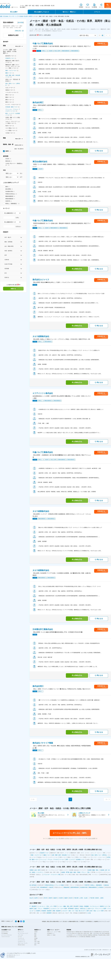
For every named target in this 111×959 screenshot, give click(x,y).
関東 (35, 935)
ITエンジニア (21, 931)
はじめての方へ (5, 931)
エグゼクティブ (21, 941)
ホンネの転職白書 (81, 936)
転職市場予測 (73, 936)
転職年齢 (95, 935)
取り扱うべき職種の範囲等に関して (71, 921)
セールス (20, 936)
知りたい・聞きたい (69, 12)
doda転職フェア (50, 933)
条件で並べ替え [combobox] (84, 35)
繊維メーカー (8, 73)
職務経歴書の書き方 (88, 931)
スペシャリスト (21, 939)
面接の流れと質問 (82, 933)
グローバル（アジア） (23, 943)
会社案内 (86, 949)
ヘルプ (108, 921)
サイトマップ (102, 921)
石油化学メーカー (9, 58)
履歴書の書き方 (79, 931)
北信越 (21, 16)
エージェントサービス (6, 935)
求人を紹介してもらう (41, 12)
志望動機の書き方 (98, 931)
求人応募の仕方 (73, 933)
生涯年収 (85, 935)
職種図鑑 (88, 936)
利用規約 (44, 921)
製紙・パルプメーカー (11, 70)
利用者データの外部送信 (86, 921)
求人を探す (14, 12)
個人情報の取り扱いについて (13, 955)
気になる (99, 92)
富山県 (25, 16)
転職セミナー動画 (51, 935)
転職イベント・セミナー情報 (53, 931)
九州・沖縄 (36, 943)
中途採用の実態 (101, 935)
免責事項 (96, 921)
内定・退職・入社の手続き (93, 933)
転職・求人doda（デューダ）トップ (9, 16)
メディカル (20, 935)
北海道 (35, 931)
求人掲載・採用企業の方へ (103, 949)
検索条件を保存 (13, 35)
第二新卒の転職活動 (104, 933)
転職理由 (90, 935)
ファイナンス (21, 938)
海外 (35, 944)
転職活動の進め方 (71, 931)
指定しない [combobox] (9, 173)
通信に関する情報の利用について (54, 921)
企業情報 (93, 936)
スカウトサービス (5, 936)
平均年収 (80, 935)
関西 (35, 939)
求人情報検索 (4, 933)
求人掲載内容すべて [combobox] (10, 213)
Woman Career (21, 944)
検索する (13, 288)
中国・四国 (36, 941)
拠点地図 (93, 949)
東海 (35, 936)
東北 (35, 933)
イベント (97, 12)
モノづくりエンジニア (23, 933)
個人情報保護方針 (11, 956)
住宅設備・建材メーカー (11, 107)
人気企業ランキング (72, 935)
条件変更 (20, 22)
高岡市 (30, 16)
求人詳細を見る (77, 92)
